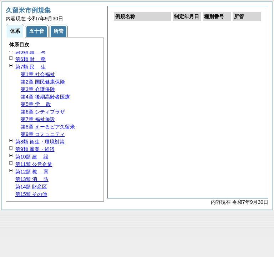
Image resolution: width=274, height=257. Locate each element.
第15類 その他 (31, 194)
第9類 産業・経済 (35, 149)
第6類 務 (30, 59)
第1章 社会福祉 (38, 74)
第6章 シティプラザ (43, 112)
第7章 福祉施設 (38, 119)
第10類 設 (32, 157)
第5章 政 (36, 104)
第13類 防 (32, 179)
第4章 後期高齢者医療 (45, 97)
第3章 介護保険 (38, 89)
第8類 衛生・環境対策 (40, 142)
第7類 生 (30, 67)
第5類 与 (30, 52)
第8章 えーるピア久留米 (48, 127)
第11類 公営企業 (33, 164)
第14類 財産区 (31, 187)
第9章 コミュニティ (43, 134)
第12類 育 (32, 172)
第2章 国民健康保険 (43, 82)
